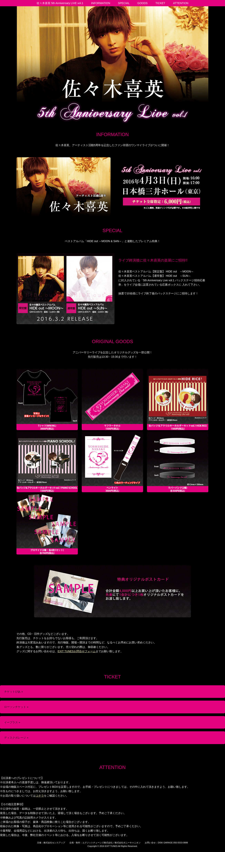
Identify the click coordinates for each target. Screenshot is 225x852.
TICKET (160, 3)
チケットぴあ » (13, 691)
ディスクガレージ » (16, 737)
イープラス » (12, 722)
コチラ (40, 795)
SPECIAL (124, 3)
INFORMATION (100, 3)
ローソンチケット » (16, 706)
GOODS (142, 3)
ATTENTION (180, 3)
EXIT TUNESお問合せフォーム (77, 651)
